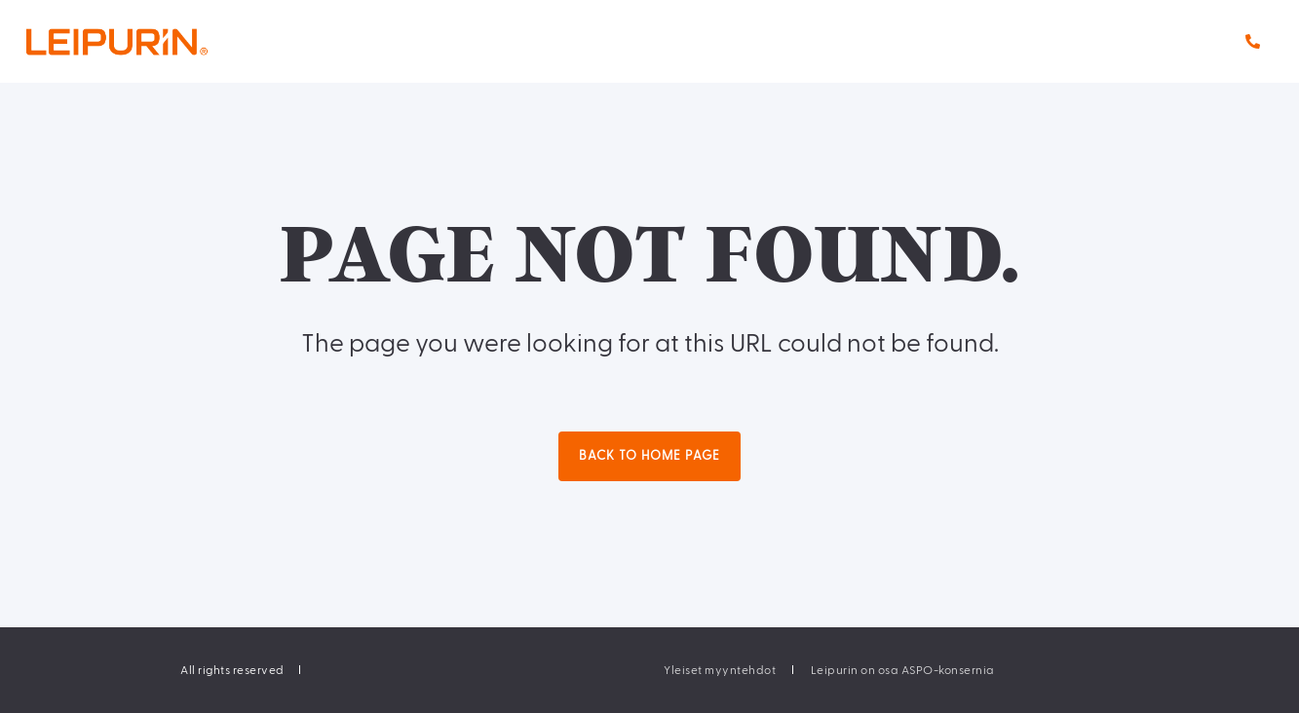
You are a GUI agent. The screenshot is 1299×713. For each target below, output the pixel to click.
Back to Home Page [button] (649, 456)
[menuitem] (720, 670)
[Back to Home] (156, 41)
